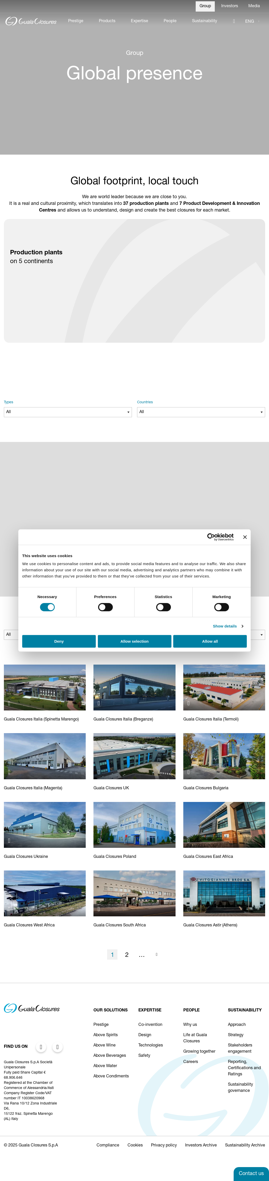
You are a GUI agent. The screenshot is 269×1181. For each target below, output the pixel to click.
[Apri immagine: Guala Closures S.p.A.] (11, 703)
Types (8, 402)
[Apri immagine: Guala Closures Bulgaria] (190, 772)
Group (205, 6)
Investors (229, 6)
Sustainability (204, 21)
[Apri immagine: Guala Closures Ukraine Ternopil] (11, 840)
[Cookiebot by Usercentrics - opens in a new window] (211, 537)
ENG (249, 22)
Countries (145, 402)
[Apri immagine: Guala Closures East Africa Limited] (190, 840)
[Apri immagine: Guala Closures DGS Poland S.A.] (101, 840)
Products (107, 21)
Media (254, 6)
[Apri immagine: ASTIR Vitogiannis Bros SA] (190, 909)
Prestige (75, 21)
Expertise (139, 21)
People (170, 21)
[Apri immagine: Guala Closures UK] (101, 772)
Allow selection (134, 641)
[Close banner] (245, 537)
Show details (225, 626)
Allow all (210, 641)
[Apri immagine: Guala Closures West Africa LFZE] (11, 909)
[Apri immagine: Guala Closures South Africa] (101, 909)
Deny (59, 641)
